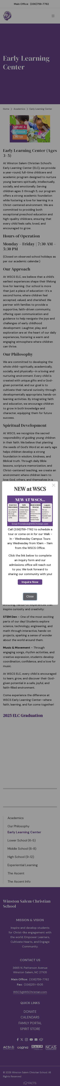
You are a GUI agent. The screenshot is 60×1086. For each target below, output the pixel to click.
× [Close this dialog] (54, 485)
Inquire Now (30, 582)
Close (30, 596)
